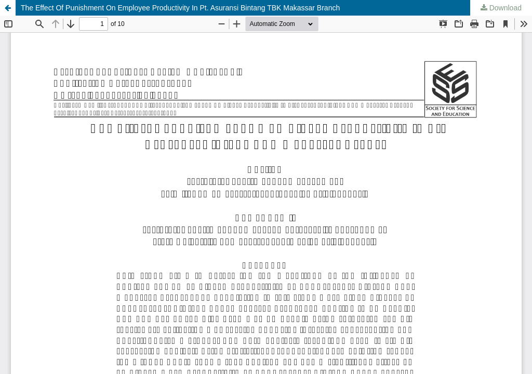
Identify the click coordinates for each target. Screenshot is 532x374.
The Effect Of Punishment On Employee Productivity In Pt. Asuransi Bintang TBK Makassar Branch (180, 8)
